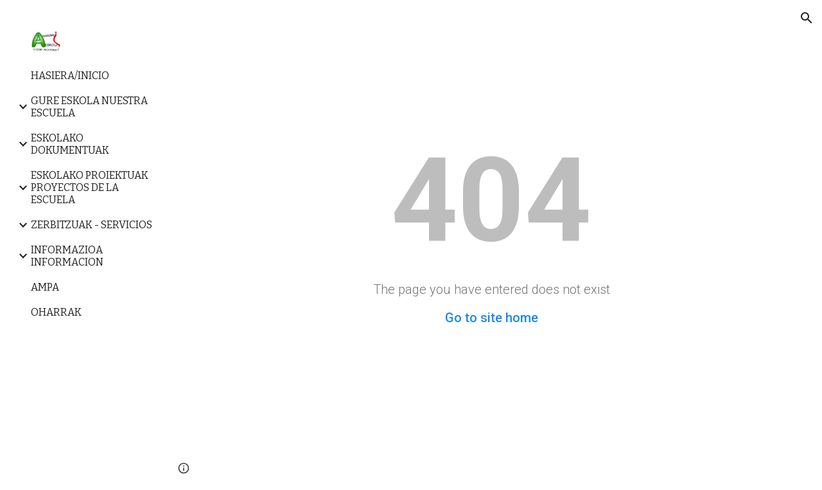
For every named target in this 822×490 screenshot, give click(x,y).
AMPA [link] (45, 287)
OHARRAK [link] (56, 312)
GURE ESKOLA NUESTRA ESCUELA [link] (89, 107)
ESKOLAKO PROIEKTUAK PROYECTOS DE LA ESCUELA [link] (89, 187)
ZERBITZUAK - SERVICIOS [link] (91, 225)
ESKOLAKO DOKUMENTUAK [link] (70, 144)
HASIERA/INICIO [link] (70, 75)
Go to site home (491, 317)
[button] (806, 18)
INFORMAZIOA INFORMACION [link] (67, 256)
